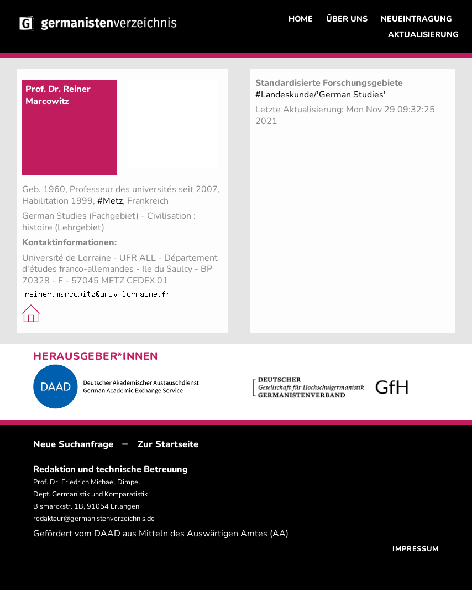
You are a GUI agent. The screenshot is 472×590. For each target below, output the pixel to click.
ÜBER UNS (347, 18)
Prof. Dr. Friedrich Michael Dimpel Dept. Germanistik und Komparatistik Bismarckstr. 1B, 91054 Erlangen (90, 494)
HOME (301, 18)
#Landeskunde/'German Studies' (320, 95)
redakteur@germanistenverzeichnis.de (94, 519)
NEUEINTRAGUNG (416, 18)
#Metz (110, 201)
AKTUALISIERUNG (423, 34)
